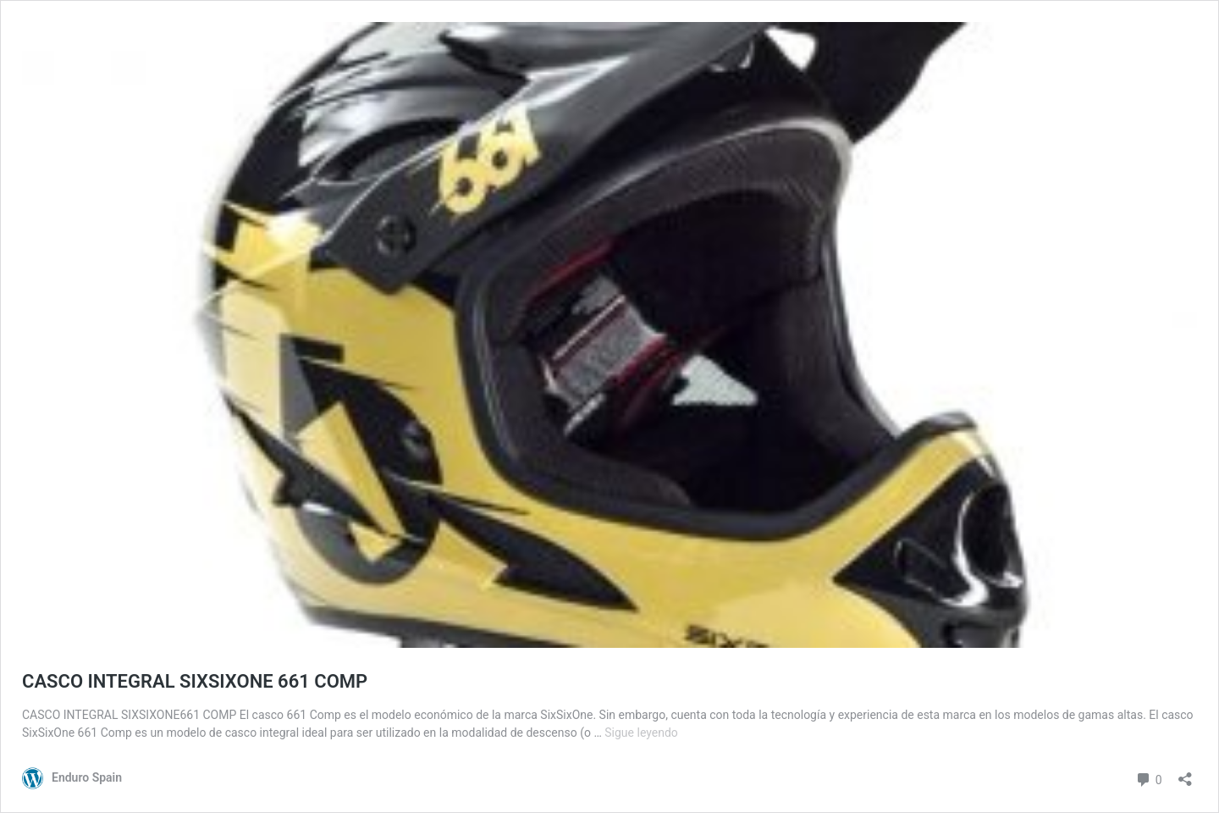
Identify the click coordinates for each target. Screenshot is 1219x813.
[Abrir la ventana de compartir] (1185, 773)
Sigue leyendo (641, 732)
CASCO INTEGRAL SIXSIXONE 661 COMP (194, 681)
